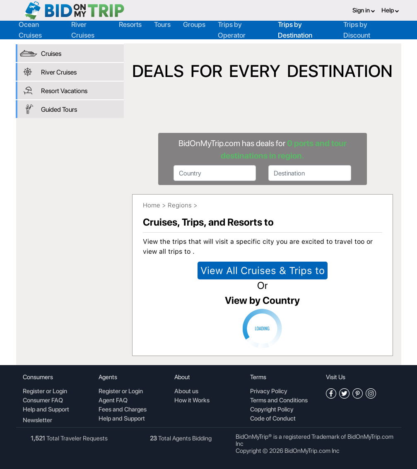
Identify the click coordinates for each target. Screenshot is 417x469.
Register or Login (45, 391)
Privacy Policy (268, 391)
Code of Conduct (273, 419)
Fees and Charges (123, 409)
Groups (194, 24)
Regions (180, 205)
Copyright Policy (272, 409)
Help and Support (46, 409)
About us (186, 391)
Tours (162, 24)
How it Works (192, 400)
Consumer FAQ (43, 400)
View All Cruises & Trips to (262, 271)
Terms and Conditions (279, 400)
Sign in (363, 10)
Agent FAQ (113, 400)
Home (151, 205)
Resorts (130, 24)
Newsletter (37, 420)
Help (390, 10)
